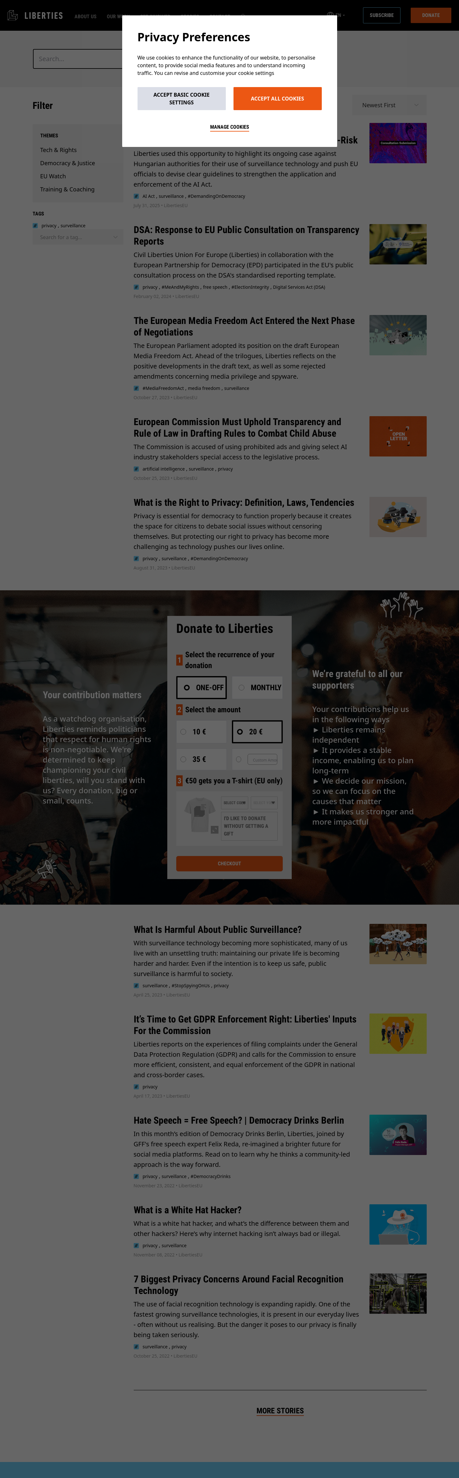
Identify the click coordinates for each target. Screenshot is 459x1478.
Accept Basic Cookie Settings (182, 98)
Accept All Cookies (277, 98)
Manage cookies (229, 127)
